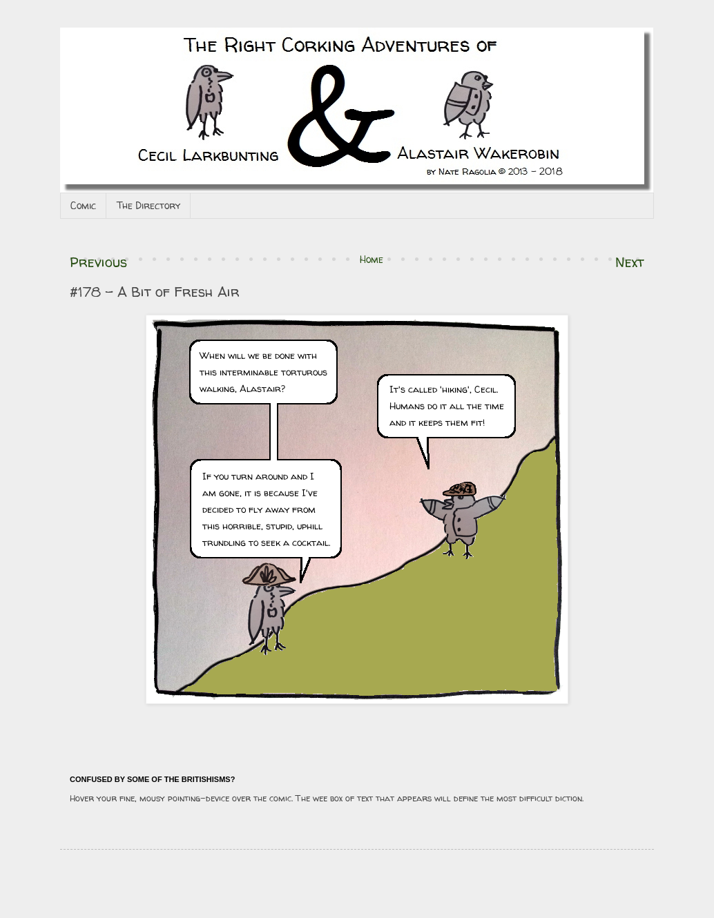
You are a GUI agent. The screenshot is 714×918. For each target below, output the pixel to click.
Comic (83, 205)
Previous (98, 262)
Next (629, 262)
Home (371, 259)
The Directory (148, 205)
